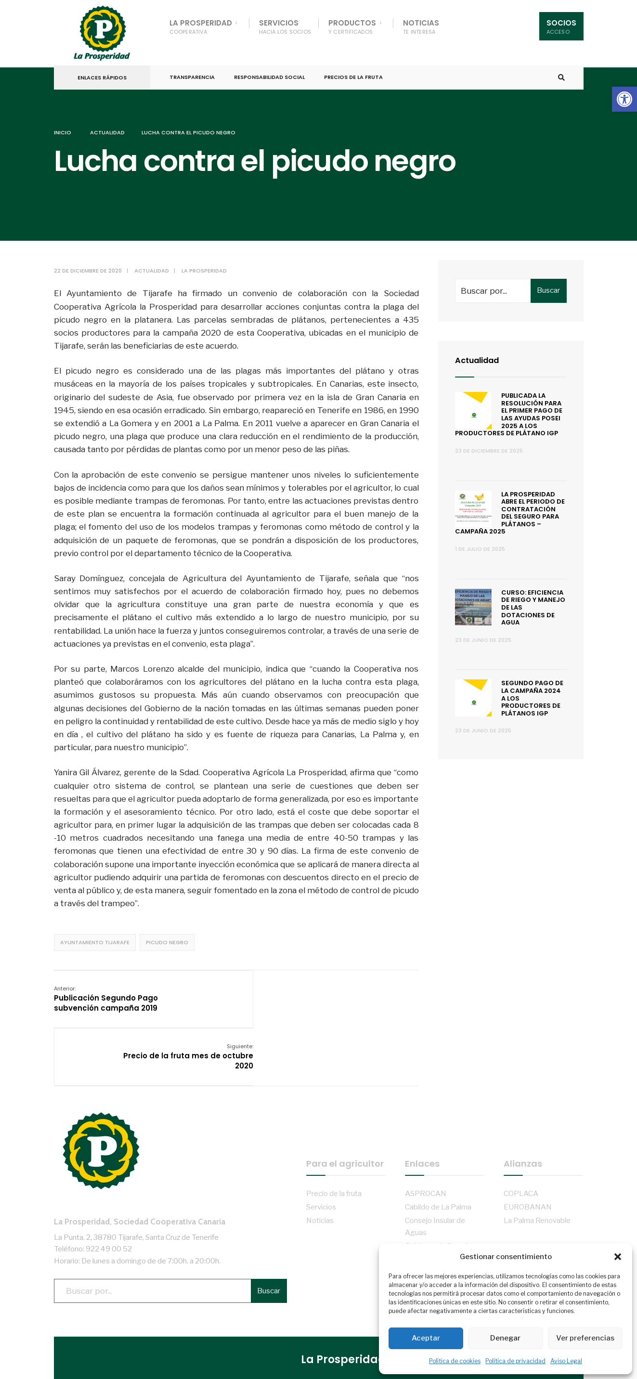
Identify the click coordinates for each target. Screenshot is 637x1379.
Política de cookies (455, 1361)
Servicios (285, 27)
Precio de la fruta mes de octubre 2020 (369, 990)
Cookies (323, 1335)
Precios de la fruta (353, 71)
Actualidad (107, 125)
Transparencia (192, 71)
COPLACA (521, 1126)
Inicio (62, 125)
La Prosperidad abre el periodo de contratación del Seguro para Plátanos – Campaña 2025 (510, 504)
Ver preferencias (585, 1338)
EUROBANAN (528, 1140)
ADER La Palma (431, 1231)
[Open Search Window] (560, 72)
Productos (352, 27)
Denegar (505, 1338)
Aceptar (426, 1338)
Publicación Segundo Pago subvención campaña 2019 (106, 990)
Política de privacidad (515, 1361)
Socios (561, 27)
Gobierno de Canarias (440, 1179)
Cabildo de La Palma (438, 1140)
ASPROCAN (425, 1126)
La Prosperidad (200, 27)
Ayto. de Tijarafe (431, 1192)
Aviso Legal (566, 1361)
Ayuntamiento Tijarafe (95, 934)
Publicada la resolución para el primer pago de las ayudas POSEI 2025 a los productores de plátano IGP (509, 406)
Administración (332, 1369)
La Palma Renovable (537, 1153)
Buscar (548, 282)
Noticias (421, 27)
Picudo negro (167, 934)
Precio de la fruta (334, 1126)
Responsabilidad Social (269, 71)
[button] (624, 99)
